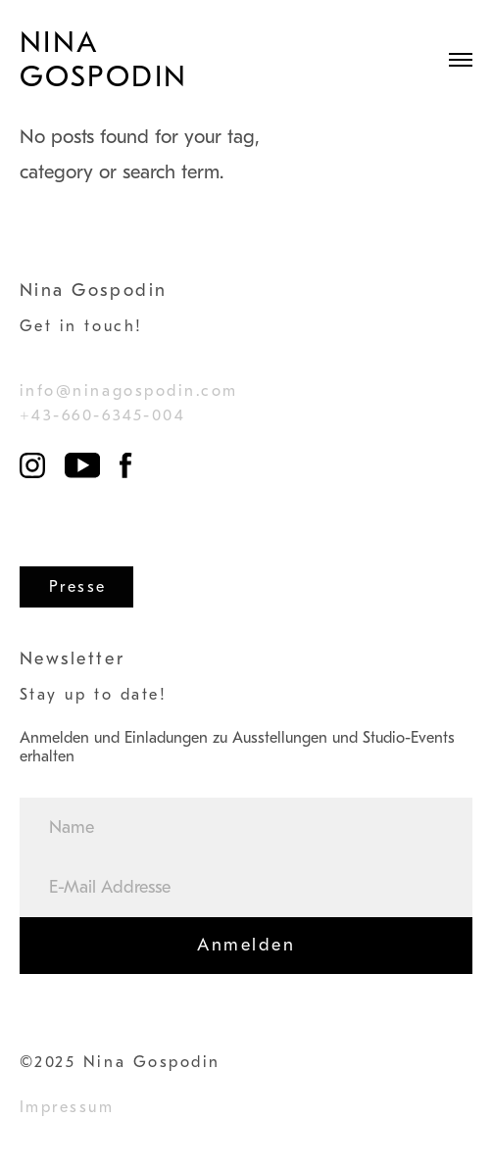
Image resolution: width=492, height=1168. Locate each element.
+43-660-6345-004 (102, 415)
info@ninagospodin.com (129, 391)
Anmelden (246, 945)
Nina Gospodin (104, 59)
